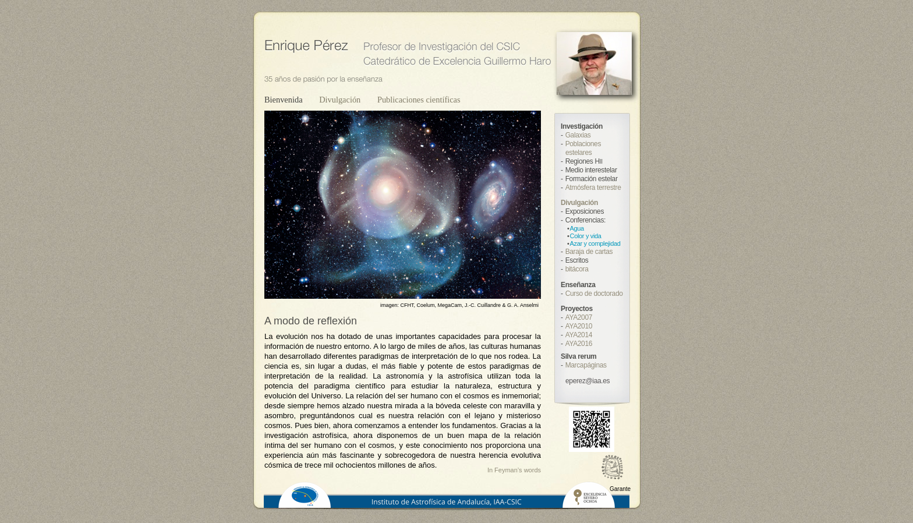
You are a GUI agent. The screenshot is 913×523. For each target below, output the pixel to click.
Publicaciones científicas (419, 99)
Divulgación (341, 99)
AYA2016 (578, 344)
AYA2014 (578, 335)
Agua (577, 228)
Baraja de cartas (589, 252)
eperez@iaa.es (587, 381)
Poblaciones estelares (583, 148)
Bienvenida (284, 99)
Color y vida (585, 235)
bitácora (577, 269)
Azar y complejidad (595, 243)
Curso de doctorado (594, 293)
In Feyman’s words (514, 470)
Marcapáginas (586, 365)
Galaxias (578, 135)
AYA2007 (578, 317)
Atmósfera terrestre (593, 187)
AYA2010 (578, 326)
